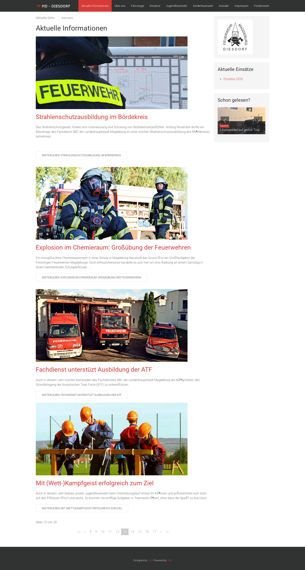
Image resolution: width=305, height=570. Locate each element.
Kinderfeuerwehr (203, 5)
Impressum (241, 5)
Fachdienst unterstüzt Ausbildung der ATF (94, 369)
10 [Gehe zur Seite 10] (102, 532)
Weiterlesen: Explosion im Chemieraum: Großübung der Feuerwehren (91, 277)
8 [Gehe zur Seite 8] (90, 532)
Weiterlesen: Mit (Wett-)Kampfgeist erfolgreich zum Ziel (82, 508)
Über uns (120, 5)
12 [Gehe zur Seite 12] (117, 532)
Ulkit (169, 560)
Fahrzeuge (137, 5)
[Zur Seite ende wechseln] (167, 532)
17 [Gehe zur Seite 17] (154, 532)
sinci (150, 560)
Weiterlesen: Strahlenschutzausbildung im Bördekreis (81, 155)
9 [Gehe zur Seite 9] (96, 532)
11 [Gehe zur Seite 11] (110, 532)
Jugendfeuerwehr (176, 5)
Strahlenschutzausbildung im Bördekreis (92, 117)
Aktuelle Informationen (95, 5)
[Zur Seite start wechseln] (78, 532)
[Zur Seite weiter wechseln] (161, 532)
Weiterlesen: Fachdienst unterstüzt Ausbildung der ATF (82, 394)
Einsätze (155, 5)
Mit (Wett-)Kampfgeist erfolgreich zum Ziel (95, 483)
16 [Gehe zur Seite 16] (147, 532)
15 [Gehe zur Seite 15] (139, 532)
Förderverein (261, 5)
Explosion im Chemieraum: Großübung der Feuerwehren (113, 247)
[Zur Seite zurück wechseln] (85, 532)
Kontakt (224, 5)
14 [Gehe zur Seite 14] (132, 532)
